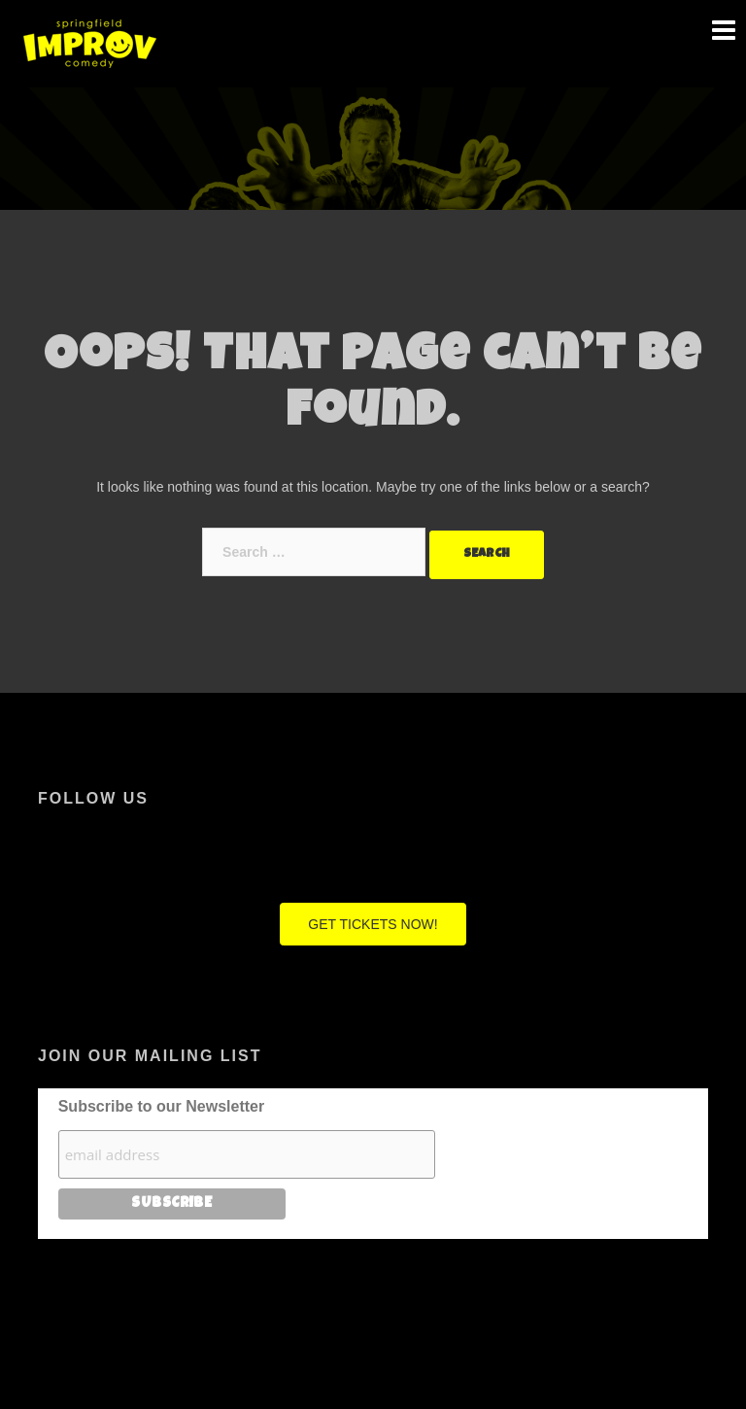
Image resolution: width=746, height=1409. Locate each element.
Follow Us (93, 798)
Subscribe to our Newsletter (161, 1106)
